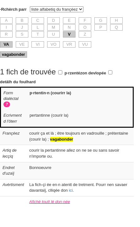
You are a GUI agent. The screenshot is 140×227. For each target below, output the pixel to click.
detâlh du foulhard (18, 81)
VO (54, 44)
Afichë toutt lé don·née (49, 201)
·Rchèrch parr (13, 9)
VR (69, 44)
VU (85, 44)
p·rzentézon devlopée (85, 73)
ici (71, 190)
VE (22, 44)
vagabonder (13, 54)
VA (6, 44)
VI (38, 44)
